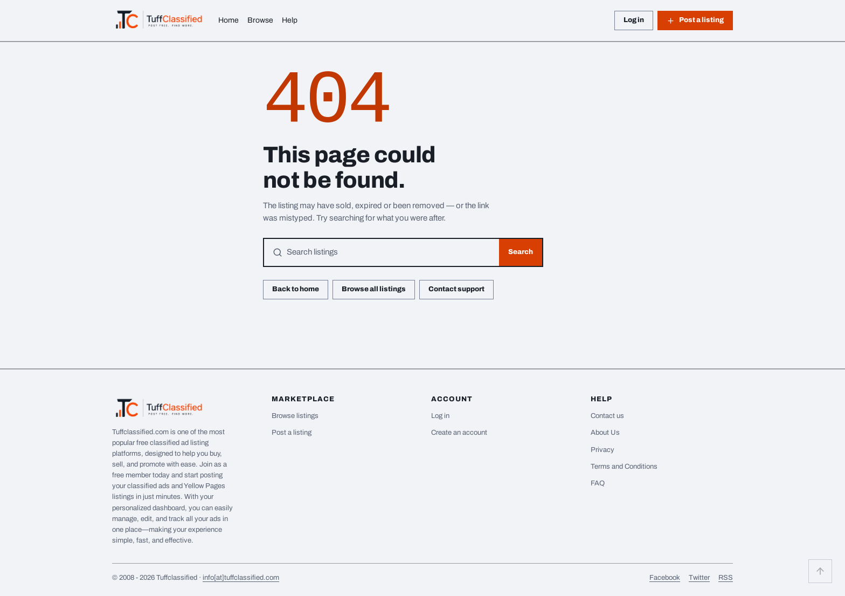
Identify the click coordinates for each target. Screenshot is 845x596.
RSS (725, 577)
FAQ (598, 483)
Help (289, 20)
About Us (605, 432)
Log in (634, 20)
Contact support (456, 289)
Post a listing (695, 20)
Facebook (664, 577)
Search (520, 252)
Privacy (602, 450)
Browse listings (295, 416)
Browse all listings (374, 289)
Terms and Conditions (624, 466)
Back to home (295, 289)
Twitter (699, 577)
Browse (260, 20)
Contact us (607, 416)
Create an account (459, 432)
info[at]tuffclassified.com (241, 577)
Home (228, 20)
